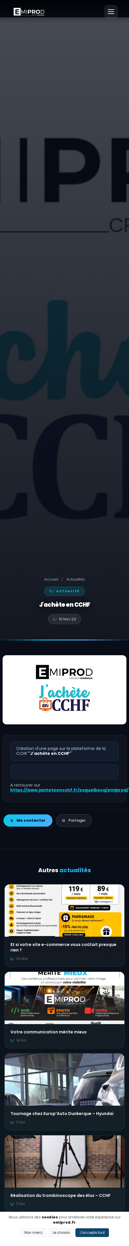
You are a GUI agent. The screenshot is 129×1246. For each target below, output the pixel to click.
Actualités (75, 579)
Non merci (33, 1232)
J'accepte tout (92, 1232)
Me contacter (27, 820)
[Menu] (111, 11)
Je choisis (61, 1232)
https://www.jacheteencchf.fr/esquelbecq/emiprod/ (69, 790)
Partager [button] (73, 820)
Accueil (51, 579)
